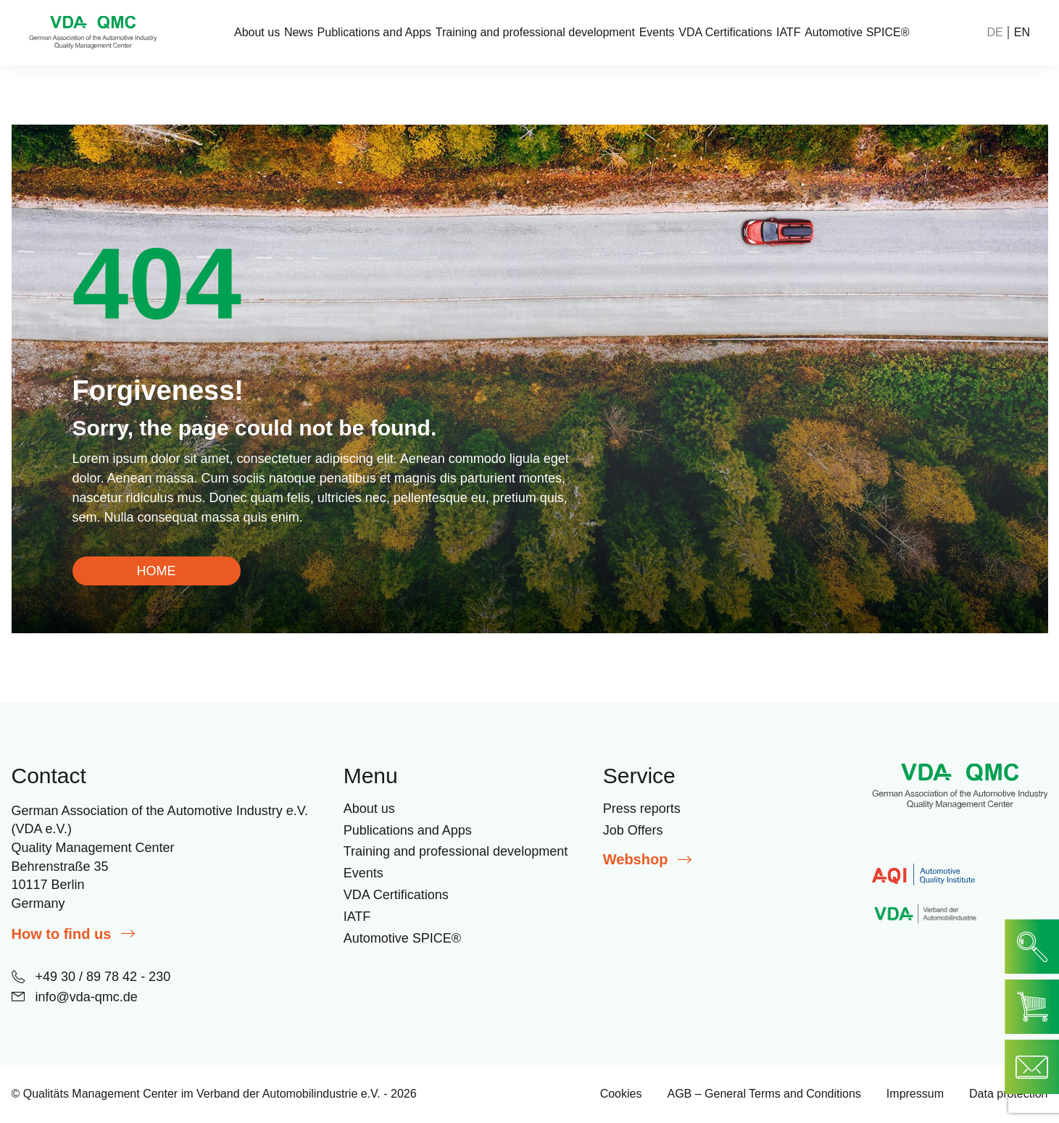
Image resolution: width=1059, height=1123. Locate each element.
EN (1022, 32)
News (298, 32)
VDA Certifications (725, 32)
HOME (156, 571)
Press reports (642, 809)
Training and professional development (535, 32)
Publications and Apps (374, 32)
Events (657, 32)
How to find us (74, 934)
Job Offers (633, 831)
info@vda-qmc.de (75, 996)
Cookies (621, 1094)
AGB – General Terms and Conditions (763, 1094)
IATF (788, 32)
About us (257, 32)
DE (995, 32)
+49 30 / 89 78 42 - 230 (91, 976)
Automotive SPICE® (857, 32)
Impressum (915, 1094)
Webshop (647, 859)
